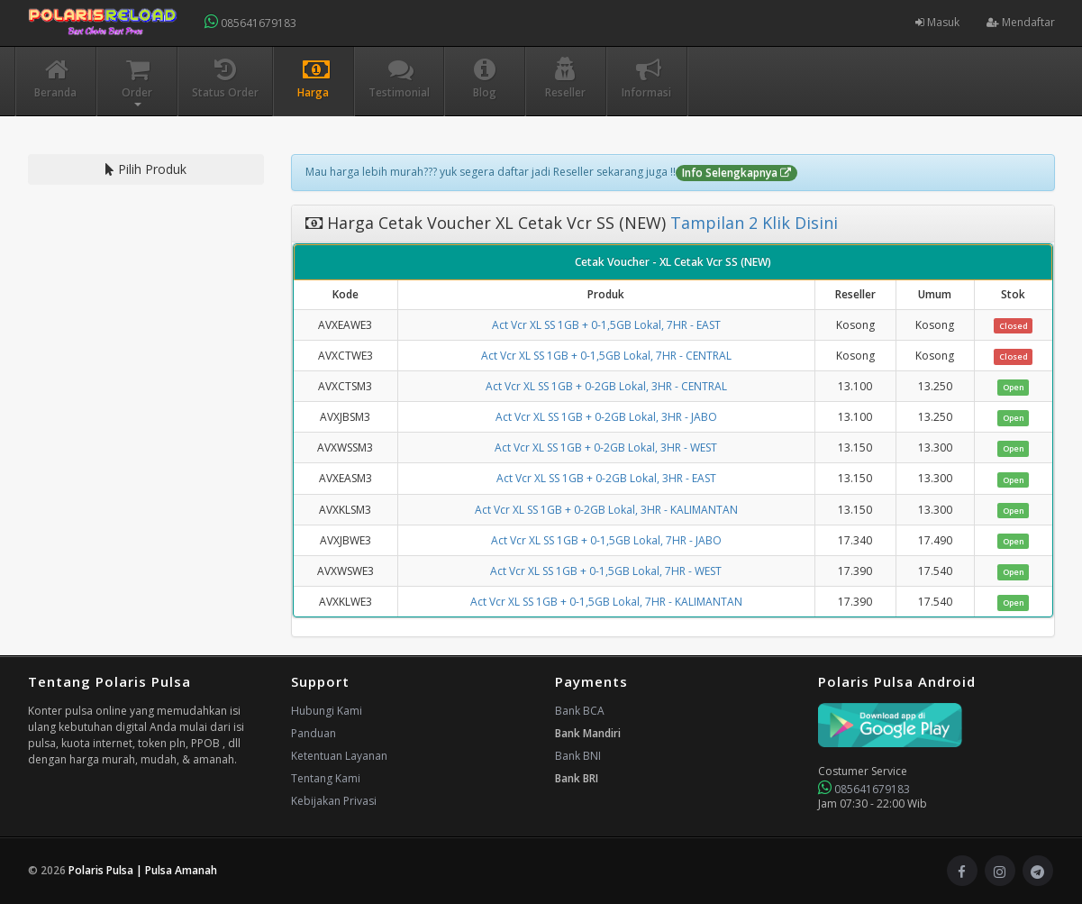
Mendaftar (1021, 22)
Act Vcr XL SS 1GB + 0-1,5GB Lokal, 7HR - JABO (606, 540)
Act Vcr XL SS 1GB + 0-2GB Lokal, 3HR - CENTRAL (606, 386)
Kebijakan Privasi (334, 800)
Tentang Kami (325, 778)
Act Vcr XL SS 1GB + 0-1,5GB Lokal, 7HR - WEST (606, 571)
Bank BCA (580, 710)
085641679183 (250, 22)
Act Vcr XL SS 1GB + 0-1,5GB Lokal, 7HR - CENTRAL (606, 355)
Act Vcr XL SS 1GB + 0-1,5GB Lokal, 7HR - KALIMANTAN (606, 601)
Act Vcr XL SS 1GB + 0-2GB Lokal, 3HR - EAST (606, 478)
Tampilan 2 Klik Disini (752, 222)
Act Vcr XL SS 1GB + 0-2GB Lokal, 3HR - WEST (606, 447)
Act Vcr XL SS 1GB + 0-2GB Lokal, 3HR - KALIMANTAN (606, 509)
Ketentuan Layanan (339, 755)
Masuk (937, 22)
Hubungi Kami (326, 710)
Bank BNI (578, 755)
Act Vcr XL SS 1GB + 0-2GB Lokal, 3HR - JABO (606, 417)
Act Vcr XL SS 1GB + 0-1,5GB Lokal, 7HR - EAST (606, 325)
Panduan (313, 733)
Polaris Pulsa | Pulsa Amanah (142, 870)
